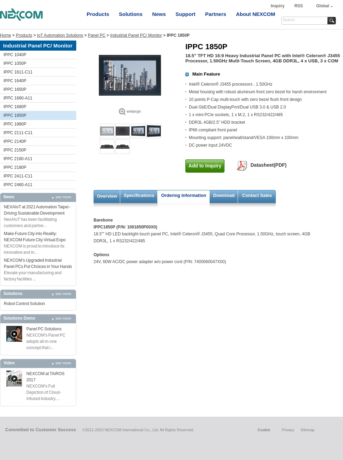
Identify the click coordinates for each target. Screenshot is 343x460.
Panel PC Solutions (43, 329)
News (159, 14)
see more (63, 197)
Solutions (130, 14)
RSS (298, 5)
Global (322, 5)
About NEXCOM (255, 14)
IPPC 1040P (14, 54)
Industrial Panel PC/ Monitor (136, 35)
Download (224, 195)
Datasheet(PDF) (268, 165)
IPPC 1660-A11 (17, 98)
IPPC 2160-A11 (17, 158)
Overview (107, 196)
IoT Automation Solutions (60, 35)
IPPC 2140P (14, 141)
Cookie (263, 430)
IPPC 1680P (14, 106)
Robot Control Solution (24, 303)
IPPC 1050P (14, 63)
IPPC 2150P (14, 150)
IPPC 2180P (14, 167)
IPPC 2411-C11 (18, 176)
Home (5, 35)
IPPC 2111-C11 (18, 132)
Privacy (288, 430)
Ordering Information (183, 195)
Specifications (139, 195)
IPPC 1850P (14, 115)
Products (98, 14)
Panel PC (97, 35)
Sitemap (307, 430)
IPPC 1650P (14, 89)
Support (186, 14)
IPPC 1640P (14, 80)
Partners (215, 14)
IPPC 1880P (14, 124)
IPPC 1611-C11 (18, 72)
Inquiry (278, 5)
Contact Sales (257, 195)
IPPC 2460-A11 (17, 184)
